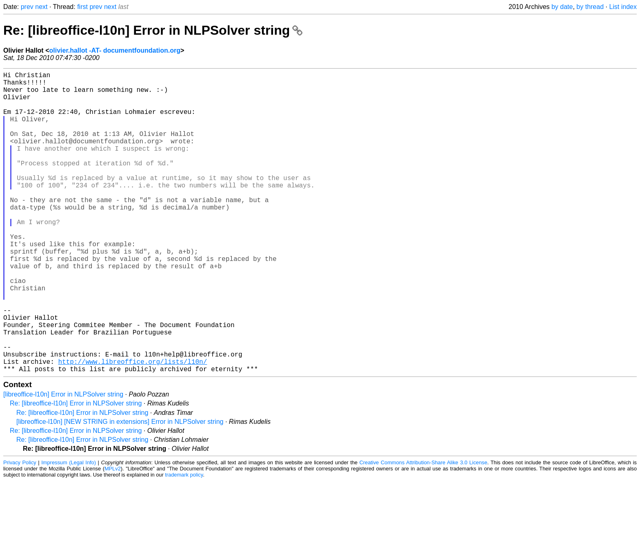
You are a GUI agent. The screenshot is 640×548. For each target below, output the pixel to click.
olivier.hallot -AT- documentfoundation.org (114, 50)
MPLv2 (112, 535)
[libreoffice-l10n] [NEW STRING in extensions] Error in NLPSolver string (119, 488)
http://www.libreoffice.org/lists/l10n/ (132, 426)
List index (623, 6)
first (82, 6)
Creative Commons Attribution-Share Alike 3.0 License (423, 529)
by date (562, 6)
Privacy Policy (19, 529)
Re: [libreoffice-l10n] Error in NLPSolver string (152, 30)
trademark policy (184, 542)
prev (27, 6)
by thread (590, 6)
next (41, 6)
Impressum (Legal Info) (68, 529)
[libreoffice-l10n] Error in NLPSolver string (63, 461)
